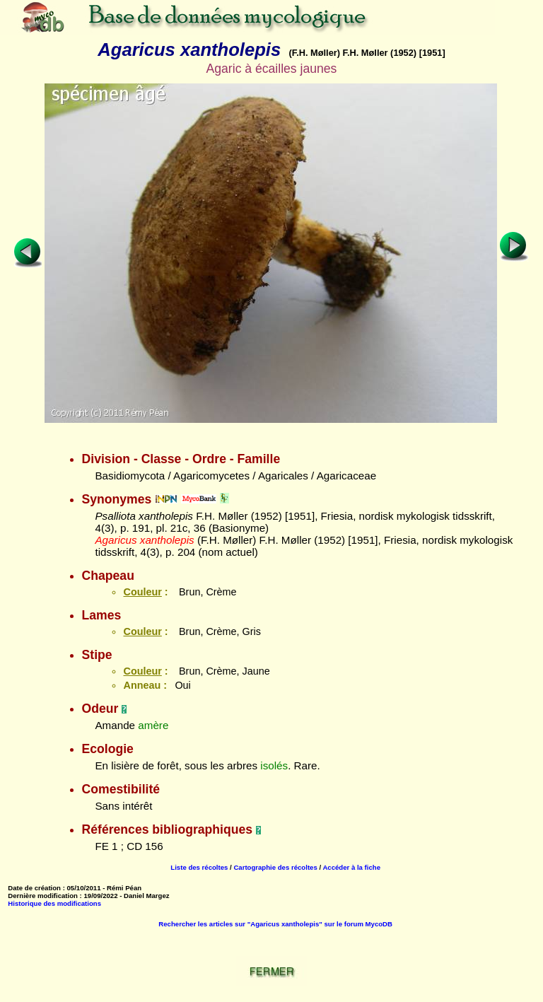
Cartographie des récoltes (275, 867)
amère (153, 725)
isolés (274, 765)
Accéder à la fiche (351, 867)
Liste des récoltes (199, 867)
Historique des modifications (54, 903)
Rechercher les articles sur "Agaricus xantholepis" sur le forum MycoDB (275, 924)
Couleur (142, 592)
